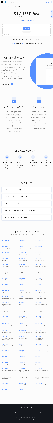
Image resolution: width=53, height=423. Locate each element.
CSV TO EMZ (22, 296)
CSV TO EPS (22, 258)
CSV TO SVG (5, 310)
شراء (25, 412)
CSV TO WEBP (38, 290)
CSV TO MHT (5, 246)
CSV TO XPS (38, 258)
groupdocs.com (24, 20)
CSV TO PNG (38, 271)
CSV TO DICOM (22, 290)
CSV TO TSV (38, 330)
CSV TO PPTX (22, 368)
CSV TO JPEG (22, 271)
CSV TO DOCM (38, 344)
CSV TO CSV (22, 336)
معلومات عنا (39, 412)
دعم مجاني (21, 412)
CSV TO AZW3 (5, 252)
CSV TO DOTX (5, 356)
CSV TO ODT (38, 356)
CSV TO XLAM (5, 336)
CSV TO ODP (5, 376)
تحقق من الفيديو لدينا (5, 84)
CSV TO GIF (5, 278)
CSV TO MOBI (38, 246)
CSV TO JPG (5, 271)
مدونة (29, 412)
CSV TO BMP (22, 278)
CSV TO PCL (38, 310)
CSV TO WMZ (38, 296)
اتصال (30, 419)
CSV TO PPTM (38, 383)
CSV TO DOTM (38, 350)
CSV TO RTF (22, 356)
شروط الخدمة (21, 39)
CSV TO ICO (38, 278)
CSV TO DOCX (5, 350)
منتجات (16, 412)
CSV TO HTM (5, 240)
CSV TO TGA (22, 302)
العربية (35, 419)
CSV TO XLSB (5, 323)
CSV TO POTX (38, 376)
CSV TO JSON (22, 252)
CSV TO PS (21, 310)
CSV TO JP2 (5, 296)
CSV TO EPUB (22, 246)
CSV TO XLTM (22, 330)
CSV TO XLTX (38, 323)
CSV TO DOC (22, 344)
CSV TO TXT (22, 362)
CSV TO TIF (38, 264)
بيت (12, 412)
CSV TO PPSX (38, 368)
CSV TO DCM (5, 290)
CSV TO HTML (22, 240)
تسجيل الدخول (48, 2)
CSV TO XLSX (22, 316)
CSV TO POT (5, 383)
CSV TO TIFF (22, 264)
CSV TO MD (38, 362)
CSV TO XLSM (38, 316)
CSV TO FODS (38, 336)
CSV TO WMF (22, 284)
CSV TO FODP (22, 389)
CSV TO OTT (5, 362)
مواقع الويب (33, 412)
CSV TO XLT (5, 330)
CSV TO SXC (5, 344)
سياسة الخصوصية (19, 419)
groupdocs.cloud (31, 20)
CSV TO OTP (22, 376)
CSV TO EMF (38, 284)
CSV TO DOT (22, 350)
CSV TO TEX (5, 264)
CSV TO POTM (22, 383)
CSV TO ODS (22, 323)
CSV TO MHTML (39, 240)
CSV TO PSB (38, 302)
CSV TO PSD (5, 284)
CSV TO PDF (5, 258)
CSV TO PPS (5, 368)
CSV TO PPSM (5, 389)
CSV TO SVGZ (5, 302)
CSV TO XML (38, 252)
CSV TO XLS (5, 316)
